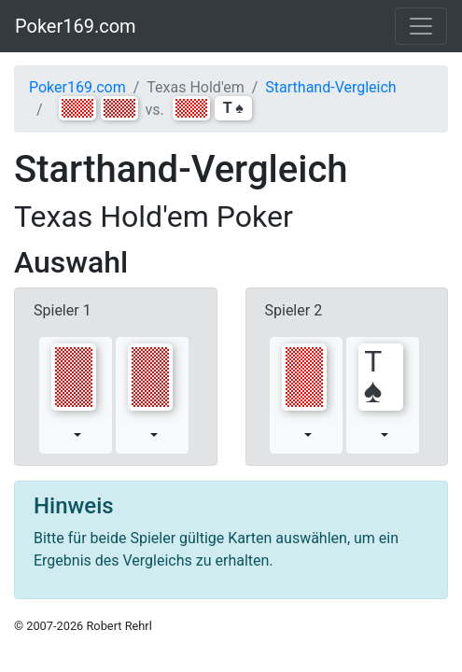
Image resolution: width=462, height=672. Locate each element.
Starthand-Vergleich (330, 87)
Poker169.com (75, 26)
